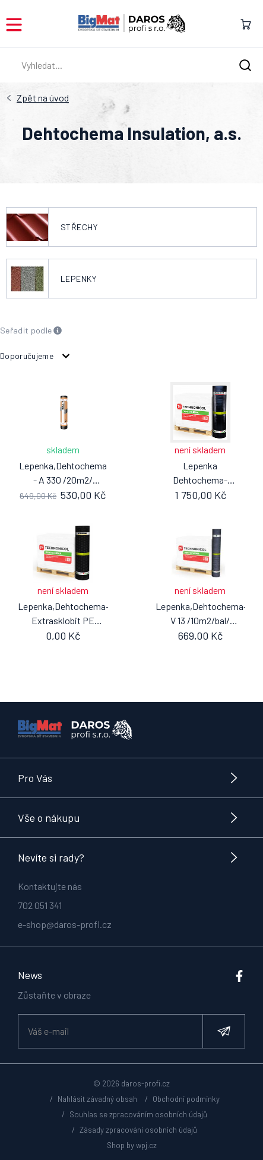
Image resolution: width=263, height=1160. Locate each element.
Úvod (43, 97)
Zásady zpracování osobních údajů (138, 1129)
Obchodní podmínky (186, 1099)
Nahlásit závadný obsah (97, 1099)
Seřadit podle (31, 330)
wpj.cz (146, 1145)
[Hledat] (245, 65)
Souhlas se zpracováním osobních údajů (138, 1114)
